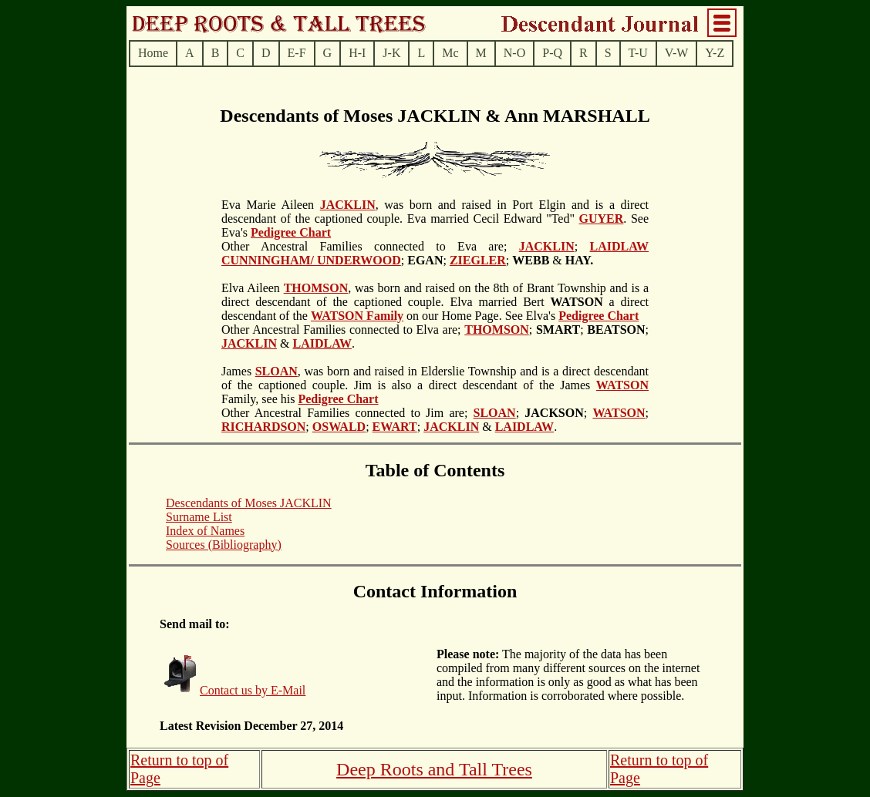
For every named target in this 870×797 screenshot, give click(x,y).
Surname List (199, 516)
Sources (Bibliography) (224, 544)
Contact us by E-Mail (252, 690)
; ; (425, 260)
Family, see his (259, 398)
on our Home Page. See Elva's (480, 315)
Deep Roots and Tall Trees (434, 769)
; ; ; (589, 329)
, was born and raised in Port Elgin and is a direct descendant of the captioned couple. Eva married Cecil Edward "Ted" (435, 211)
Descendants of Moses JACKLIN (249, 502)
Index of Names (205, 530)
